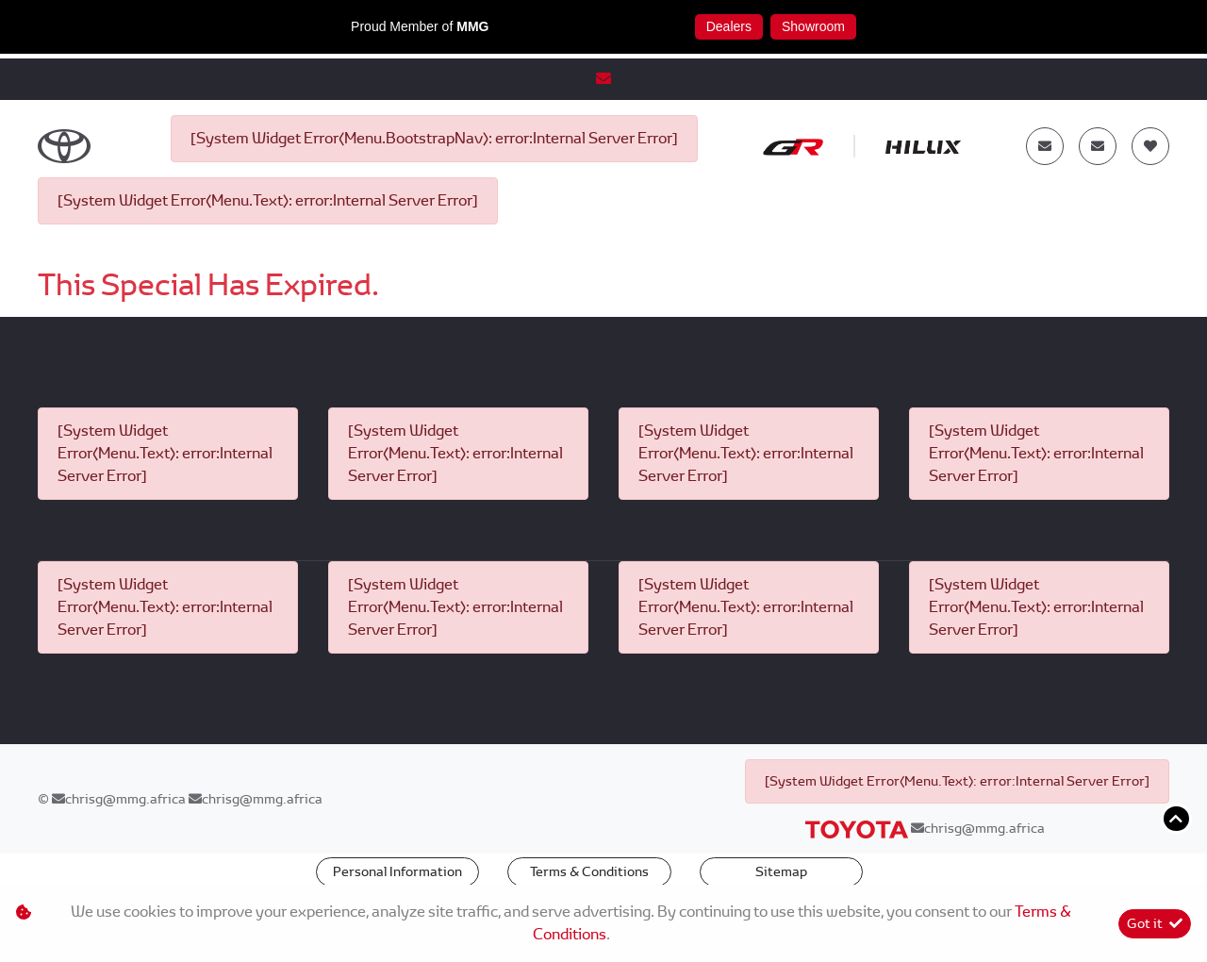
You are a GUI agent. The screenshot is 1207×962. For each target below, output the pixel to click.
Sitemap (781, 871)
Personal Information (397, 871)
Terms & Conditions (589, 871)
